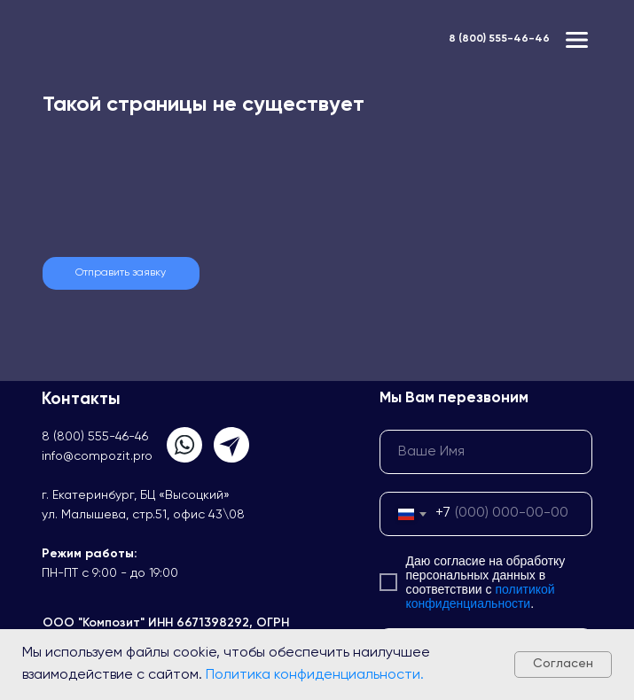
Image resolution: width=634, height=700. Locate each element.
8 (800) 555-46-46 (499, 39)
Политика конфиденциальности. (315, 675)
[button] (121, 273)
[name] (486, 452)
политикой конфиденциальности (480, 596)
